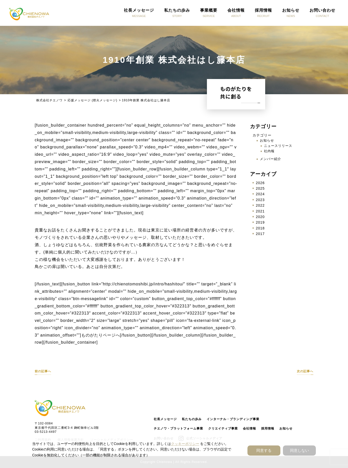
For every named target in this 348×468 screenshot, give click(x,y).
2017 (260, 234)
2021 (260, 211)
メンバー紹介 (270, 159)
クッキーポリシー (185, 444)
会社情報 (249, 428)
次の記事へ (305, 371)
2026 (260, 183)
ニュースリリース (278, 146)
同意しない (299, 450)
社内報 (269, 151)
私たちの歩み (192, 419)
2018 (260, 228)
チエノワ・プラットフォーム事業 (178, 428)
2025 (260, 188)
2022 (260, 205)
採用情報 (267, 428)
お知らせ (267, 140)
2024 (260, 194)
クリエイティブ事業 (223, 428)
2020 (260, 217)
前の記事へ (43, 371)
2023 (260, 200)
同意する (264, 450)
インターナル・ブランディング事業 (233, 419)
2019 (260, 222)
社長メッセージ (165, 419)
